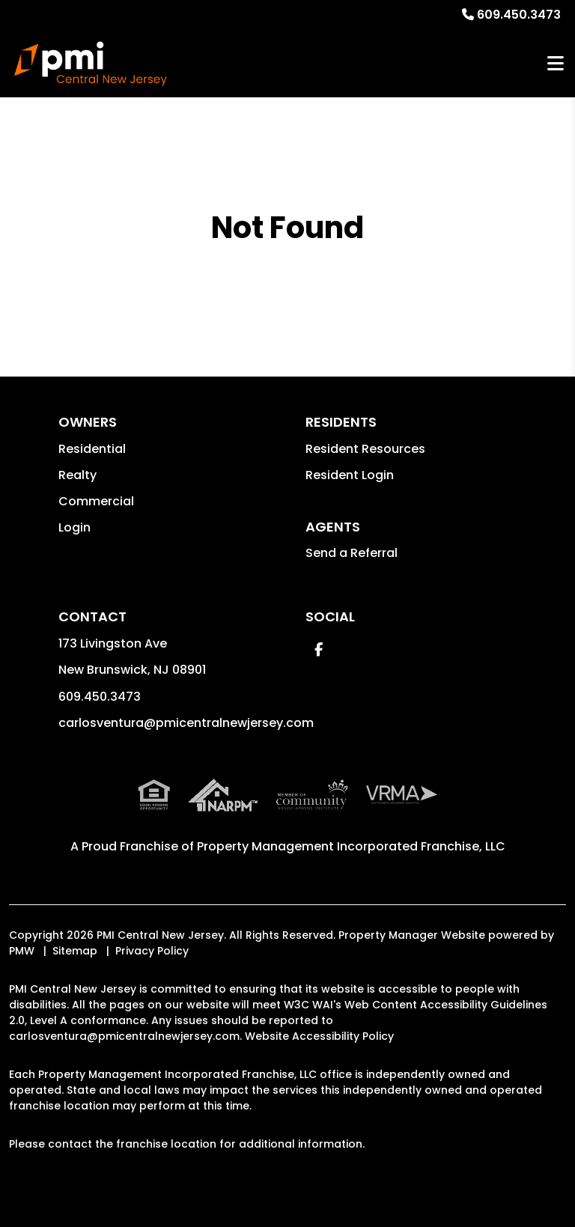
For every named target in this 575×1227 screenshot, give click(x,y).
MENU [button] (555, 64)
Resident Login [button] (349, 475)
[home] (90, 63)
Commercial (96, 501)
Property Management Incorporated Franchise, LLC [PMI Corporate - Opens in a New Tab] (351, 846)
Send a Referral (351, 552)
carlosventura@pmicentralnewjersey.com (186, 722)
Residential (92, 448)
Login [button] (74, 527)
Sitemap (74, 950)
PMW (21, 950)
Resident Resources (365, 448)
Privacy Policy (152, 950)
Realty (77, 475)
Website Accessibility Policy (319, 1036)
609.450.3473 (519, 14)
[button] (318, 649)
